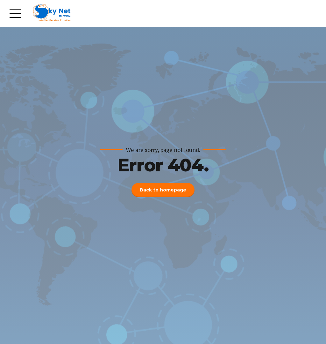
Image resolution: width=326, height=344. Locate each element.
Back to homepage (163, 190)
